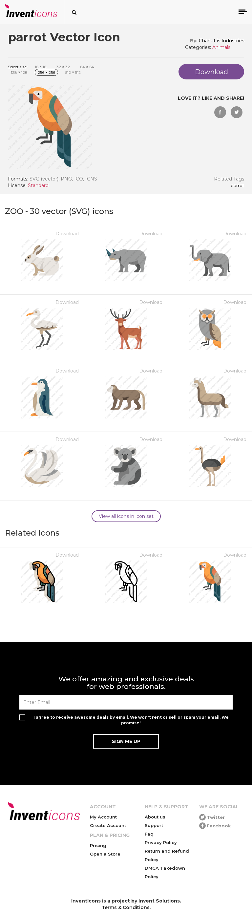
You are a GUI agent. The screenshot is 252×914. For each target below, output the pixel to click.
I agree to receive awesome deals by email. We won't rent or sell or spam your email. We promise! (131, 720)
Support (154, 825)
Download (67, 234)
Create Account (108, 825)
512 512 (73, 72)
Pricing (98, 845)
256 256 (46, 72)
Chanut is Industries (221, 41)
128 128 (19, 72)
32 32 (63, 66)
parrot (237, 185)
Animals (221, 47)
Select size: (18, 66)
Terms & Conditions (126, 907)
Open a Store (105, 854)
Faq (149, 834)
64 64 (87, 66)
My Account (103, 816)
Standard (38, 185)
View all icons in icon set (126, 516)
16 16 (40, 66)
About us (155, 816)
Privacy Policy (161, 842)
